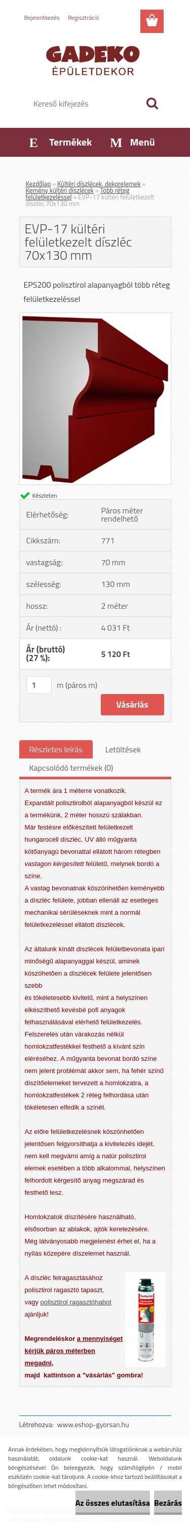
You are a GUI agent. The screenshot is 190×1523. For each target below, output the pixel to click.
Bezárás (168, 1503)
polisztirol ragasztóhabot (76, 1302)
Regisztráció (83, 17)
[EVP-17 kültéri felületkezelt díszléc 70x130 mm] (95, 317)
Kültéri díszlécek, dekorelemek (98, 184)
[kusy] (39, 685)
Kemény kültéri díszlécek (60, 190)
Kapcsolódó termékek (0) (71, 768)
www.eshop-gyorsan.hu (93, 1424)
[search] (152, 103)
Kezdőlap (38, 184)
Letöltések (123, 749)
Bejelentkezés (42, 17)
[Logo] (95, 59)
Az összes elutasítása (112, 1503)
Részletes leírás (56, 749)
